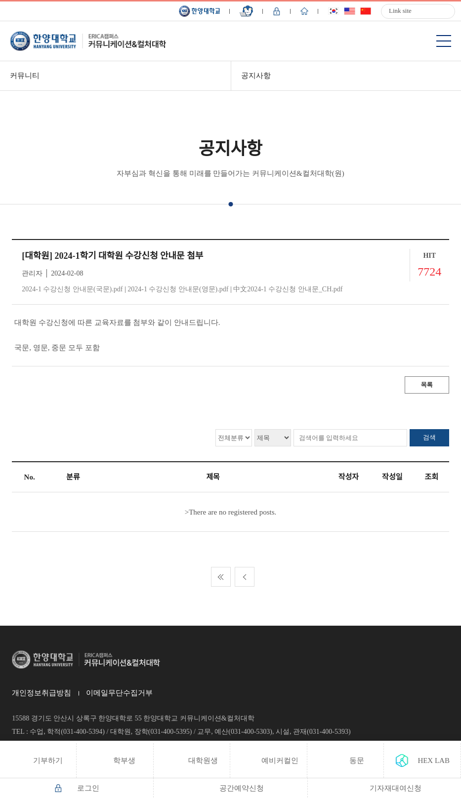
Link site (400, 10)
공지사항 (256, 76)
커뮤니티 (25, 76)
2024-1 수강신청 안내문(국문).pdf (72, 289)
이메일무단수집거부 (119, 693)
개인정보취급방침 (41, 693)
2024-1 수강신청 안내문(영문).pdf (177, 289)
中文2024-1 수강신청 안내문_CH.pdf (287, 289)
